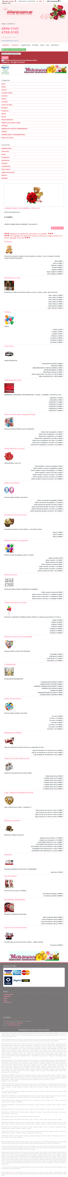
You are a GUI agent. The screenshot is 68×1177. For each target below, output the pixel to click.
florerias (14, 1172)
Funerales (4, 102)
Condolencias (5, 166)
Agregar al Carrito (57, 228)
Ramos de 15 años (7, 137)
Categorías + (6, 45)
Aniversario (5, 151)
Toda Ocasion (5, 169)
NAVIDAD (4, 125)
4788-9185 (10, 32)
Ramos (3, 87)
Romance (4, 163)
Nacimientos (5, 160)
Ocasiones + (15, 45)
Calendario (35, 45)
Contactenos (55, 45)
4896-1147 (10, 28)
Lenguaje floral (8, 994)
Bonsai (3, 116)
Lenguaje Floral (25, 45)
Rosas (3, 84)
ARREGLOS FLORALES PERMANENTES (14, 128)
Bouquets (4, 108)
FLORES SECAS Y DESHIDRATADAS (13, 134)
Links (47, 45)
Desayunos (5, 111)
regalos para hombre (8, 172)
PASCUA (4, 175)
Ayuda (42, 45)
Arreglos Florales (7, 93)
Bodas (3, 154)
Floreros (4, 90)
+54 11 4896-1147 (10, 1023)
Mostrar (5, 58)
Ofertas (3, 114)
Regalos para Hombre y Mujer (11, 122)
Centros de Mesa (6, 105)
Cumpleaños (5, 157)
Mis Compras (53, 1)
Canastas (4, 96)
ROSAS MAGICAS (7, 119)
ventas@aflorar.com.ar (10, 40)
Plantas (3, 99)
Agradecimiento (6, 148)
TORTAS (4, 131)
